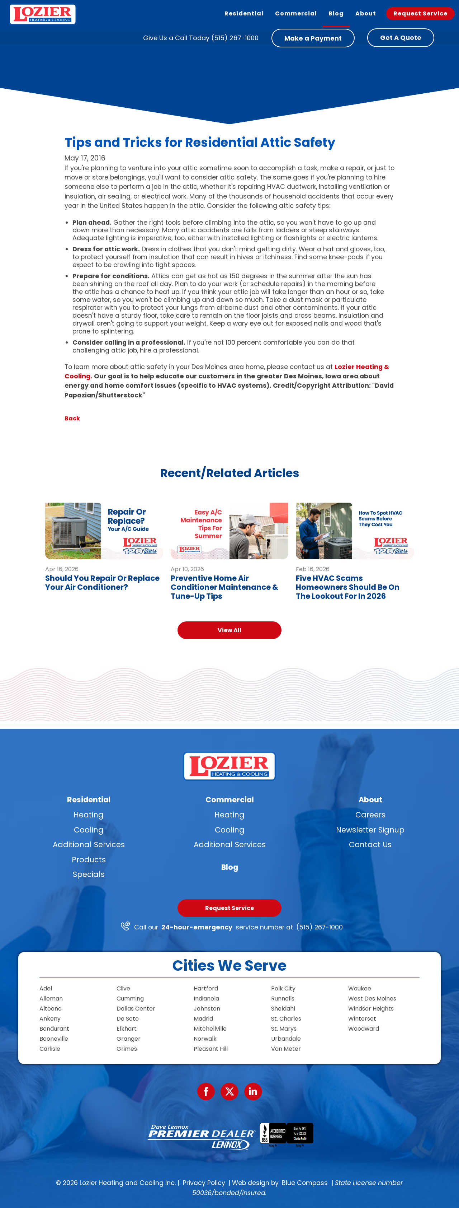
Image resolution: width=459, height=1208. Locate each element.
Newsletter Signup (370, 830)
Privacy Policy (204, 1183)
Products (89, 859)
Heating (89, 815)
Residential (88, 799)
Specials (89, 874)
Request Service (229, 908)
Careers (370, 815)
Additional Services (89, 844)
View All (229, 630)
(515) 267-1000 (319, 927)
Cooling (89, 830)
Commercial (229, 799)
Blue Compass (305, 1183)
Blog (229, 867)
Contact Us (370, 844)
